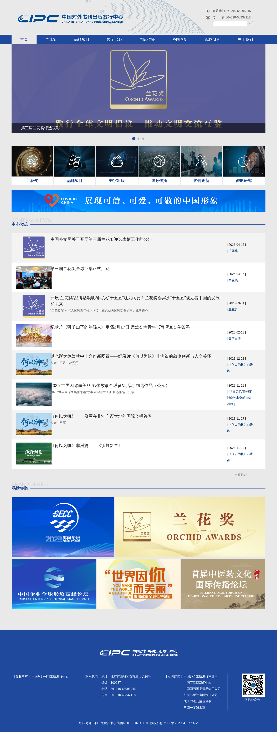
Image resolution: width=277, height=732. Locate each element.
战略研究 (212, 39)
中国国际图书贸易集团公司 (202, 688)
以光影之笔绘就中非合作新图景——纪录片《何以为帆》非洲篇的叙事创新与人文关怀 (140, 356)
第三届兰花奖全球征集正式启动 (89, 268)
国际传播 (147, 39)
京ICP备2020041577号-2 (181, 723)
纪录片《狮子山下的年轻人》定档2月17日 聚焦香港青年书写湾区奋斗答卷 (129, 327)
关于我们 (245, 39)
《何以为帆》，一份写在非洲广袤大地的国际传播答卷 (111, 416)
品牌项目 (81, 39)
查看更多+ (241, 474)
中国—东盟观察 (194, 707)
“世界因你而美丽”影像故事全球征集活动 (240, 398)
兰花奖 (51, 39)
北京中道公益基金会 (197, 701)
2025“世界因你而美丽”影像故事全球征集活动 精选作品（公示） (119, 385)
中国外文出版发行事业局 (201, 676)
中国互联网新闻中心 (197, 682)
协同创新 (180, 39)
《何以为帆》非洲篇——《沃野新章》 (96, 445)
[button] (133, 138)
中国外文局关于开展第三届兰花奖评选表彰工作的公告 (111, 239)
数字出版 (114, 39)
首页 (24, 39)
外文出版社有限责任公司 (201, 695)
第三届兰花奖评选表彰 (40, 128)
